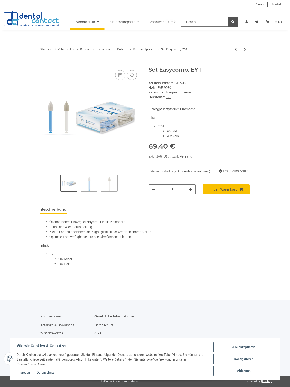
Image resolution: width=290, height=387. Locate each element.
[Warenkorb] (274, 22)
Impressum (25, 373)
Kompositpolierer (178, 92)
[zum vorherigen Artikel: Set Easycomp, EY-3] (235, 49)
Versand (186, 156)
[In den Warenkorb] (44, 64)
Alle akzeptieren (243, 347)
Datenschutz (103, 325)
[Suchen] (204, 22)
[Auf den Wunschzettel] (132, 75)
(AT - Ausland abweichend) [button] (193, 171)
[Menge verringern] (154, 189)
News (260, 4)
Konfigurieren (243, 359)
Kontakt (277, 4)
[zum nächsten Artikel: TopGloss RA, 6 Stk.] (245, 49)
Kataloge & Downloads (57, 325)
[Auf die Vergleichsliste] (120, 75)
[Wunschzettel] (257, 22)
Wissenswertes (51, 333)
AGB (97, 333)
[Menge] (172, 189)
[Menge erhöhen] (190, 189)
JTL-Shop (266, 381)
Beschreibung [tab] (53, 209)
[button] (247, 22)
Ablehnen (243, 371)
